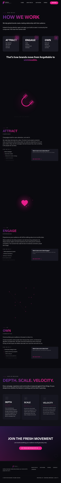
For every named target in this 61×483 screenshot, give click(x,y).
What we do (30, 2)
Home (22, 2)
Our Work (38, 2)
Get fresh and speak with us (30, 448)
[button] (24, 304)
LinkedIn (33, 469)
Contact (55, 467)
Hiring (45, 2)
